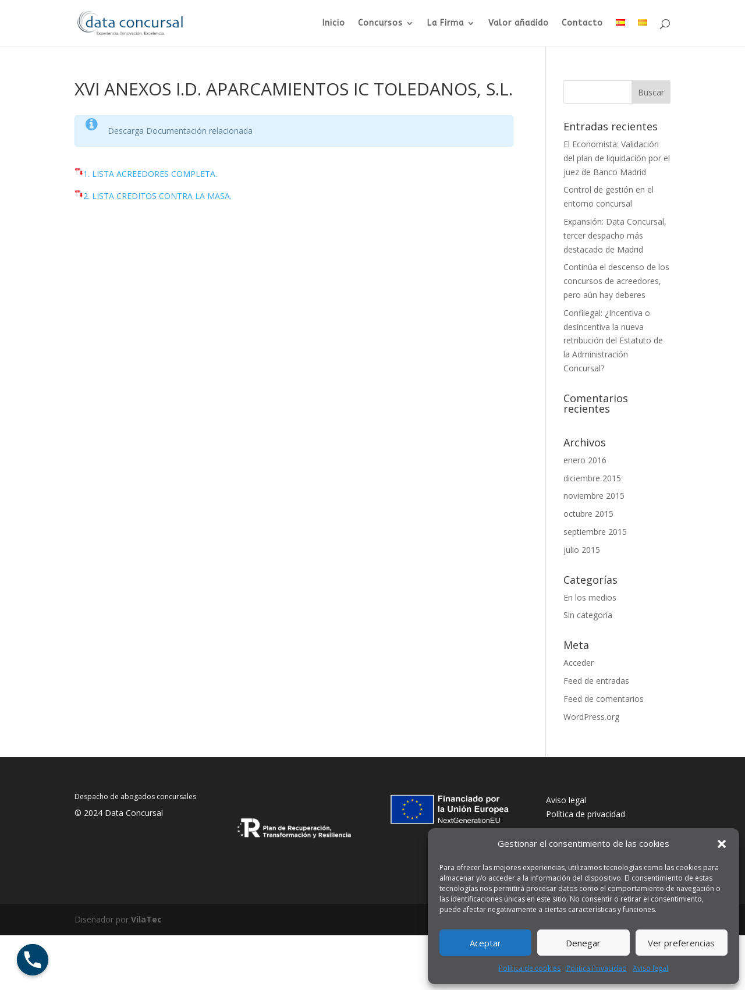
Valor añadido (518, 23)
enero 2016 (584, 460)
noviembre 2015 (594, 495)
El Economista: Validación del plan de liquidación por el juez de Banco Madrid (616, 158)
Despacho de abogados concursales (135, 796)
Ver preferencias (681, 943)
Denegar (583, 943)
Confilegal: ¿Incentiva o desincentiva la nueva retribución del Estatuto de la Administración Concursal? (613, 340)
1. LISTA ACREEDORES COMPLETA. (150, 173)
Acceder (578, 662)
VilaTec (146, 919)
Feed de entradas (596, 680)
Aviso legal (650, 968)
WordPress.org (591, 716)
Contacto (582, 23)
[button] (722, 844)
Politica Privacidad (596, 968)
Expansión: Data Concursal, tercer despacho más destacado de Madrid (614, 235)
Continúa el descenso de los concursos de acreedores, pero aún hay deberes (616, 280)
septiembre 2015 (595, 531)
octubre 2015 (588, 513)
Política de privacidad (585, 813)
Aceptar (485, 943)
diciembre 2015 (592, 478)
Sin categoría (587, 614)
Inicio (333, 23)
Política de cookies (529, 968)
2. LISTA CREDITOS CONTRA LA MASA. (157, 195)
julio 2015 (581, 549)
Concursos (380, 23)
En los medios (589, 597)
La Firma (445, 23)
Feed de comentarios (603, 698)
